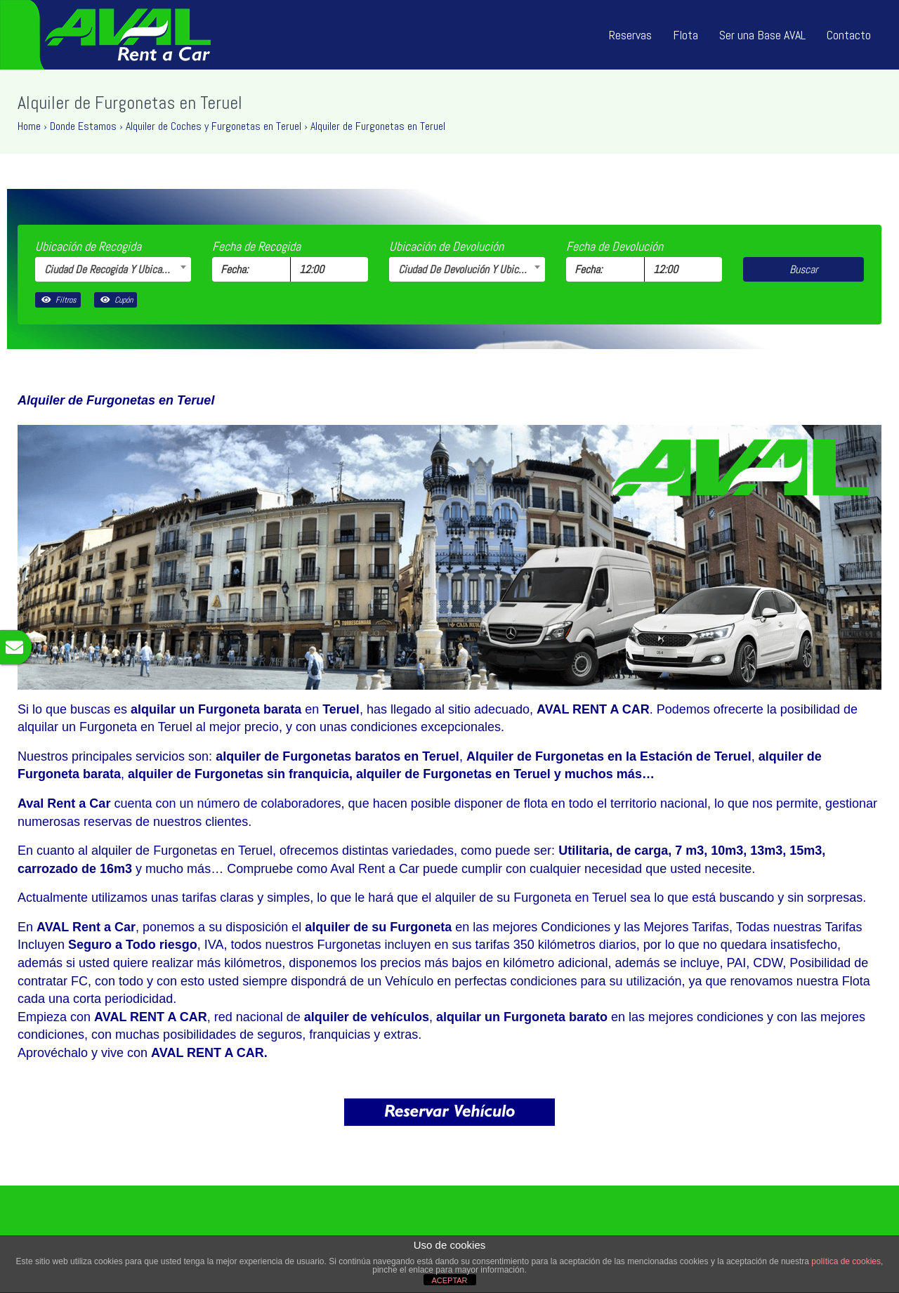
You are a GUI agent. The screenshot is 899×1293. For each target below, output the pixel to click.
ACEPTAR (449, 1280)
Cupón (115, 300)
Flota (685, 35)
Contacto (849, 35)
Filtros (58, 300)
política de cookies (846, 1261)
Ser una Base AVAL (762, 35)
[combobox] (113, 269)
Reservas (630, 35)
